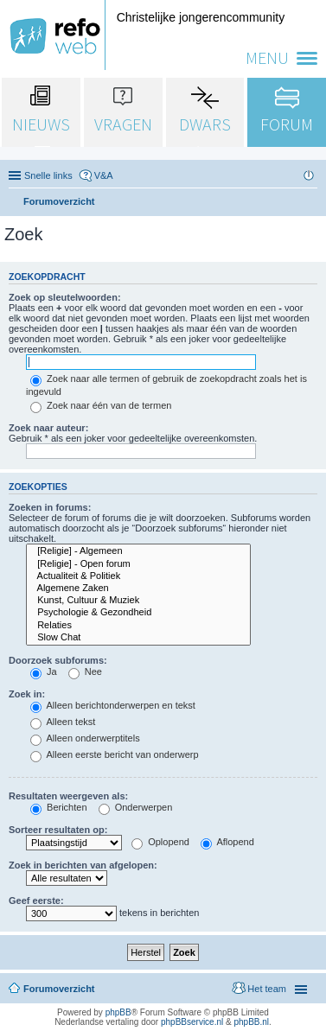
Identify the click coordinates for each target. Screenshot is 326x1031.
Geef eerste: (36, 900)
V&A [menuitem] (103, 175)
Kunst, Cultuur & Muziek (138, 601)
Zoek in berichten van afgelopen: (83, 865)
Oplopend (160, 842)
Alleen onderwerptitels (85, 738)
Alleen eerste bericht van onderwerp (114, 754)
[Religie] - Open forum (138, 564)
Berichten (58, 807)
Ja (43, 671)
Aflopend (227, 842)
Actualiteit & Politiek (138, 576)
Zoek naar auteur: (48, 428)
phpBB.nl (251, 1022)
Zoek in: (27, 694)
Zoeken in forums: (50, 507)
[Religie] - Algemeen (138, 551)
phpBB (118, 1012)
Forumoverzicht (59, 988)
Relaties (138, 626)
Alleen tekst (62, 721)
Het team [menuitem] (266, 988)
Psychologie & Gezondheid (138, 613)
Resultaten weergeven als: (68, 796)
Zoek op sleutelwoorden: (65, 297)
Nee (85, 671)
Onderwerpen (136, 807)
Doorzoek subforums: (58, 660)
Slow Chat (138, 638)
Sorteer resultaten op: (58, 829)
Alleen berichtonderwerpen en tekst (112, 705)
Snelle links (48, 175)
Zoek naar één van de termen (100, 405)
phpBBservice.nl (192, 1022)
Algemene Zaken (138, 588)
